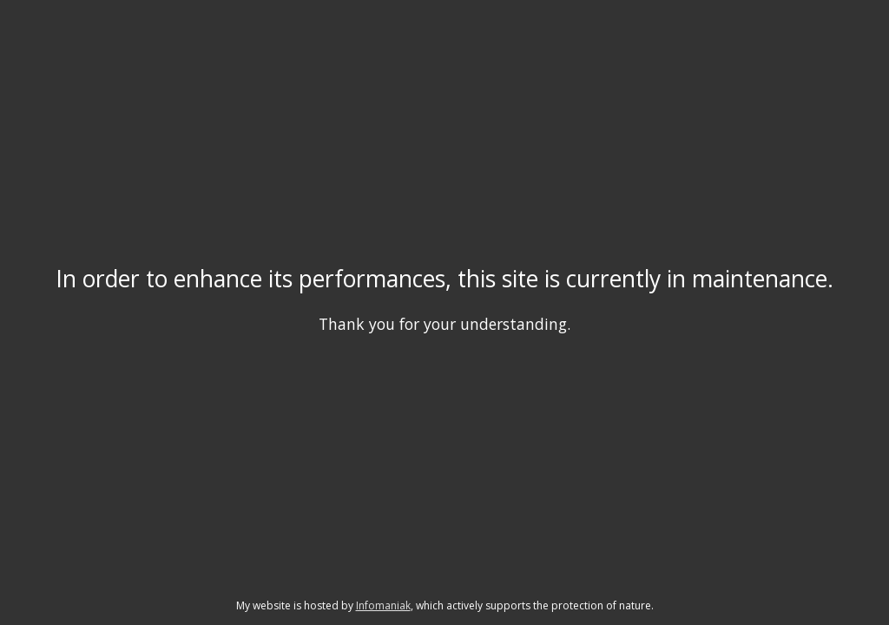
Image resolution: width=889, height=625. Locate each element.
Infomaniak (383, 605)
